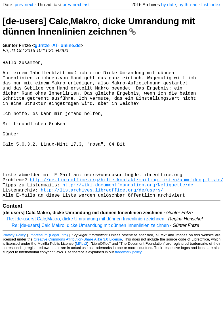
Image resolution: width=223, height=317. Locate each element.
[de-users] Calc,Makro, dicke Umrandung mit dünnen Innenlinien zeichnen (99, 26)
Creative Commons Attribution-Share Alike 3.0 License (78, 270)
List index (210, 4)
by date (168, 4)
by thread (187, 4)
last (86, 4)
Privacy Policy (14, 265)
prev (19, 4)
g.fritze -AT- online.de (57, 45)
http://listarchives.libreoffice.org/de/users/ (102, 219)
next (29, 4)
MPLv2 (81, 274)
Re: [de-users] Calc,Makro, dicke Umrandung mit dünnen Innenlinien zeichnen (85, 249)
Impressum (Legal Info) (49, 265)
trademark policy (128, 282)
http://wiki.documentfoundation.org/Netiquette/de (127, 213)
